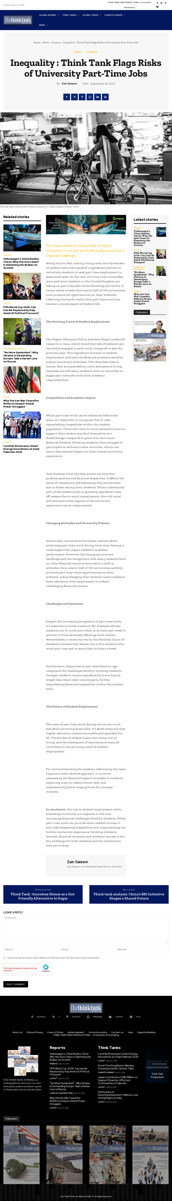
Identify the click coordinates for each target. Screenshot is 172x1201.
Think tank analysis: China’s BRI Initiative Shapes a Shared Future (129, 896)
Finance (56, 42)
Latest (6, 303)
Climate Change (106, 1072)
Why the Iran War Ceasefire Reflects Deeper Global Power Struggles (21, 403)
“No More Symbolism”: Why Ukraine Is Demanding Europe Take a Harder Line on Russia (20, 357)
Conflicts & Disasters (14, 349)
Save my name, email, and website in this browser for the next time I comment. (53, 957)
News (46, 42)
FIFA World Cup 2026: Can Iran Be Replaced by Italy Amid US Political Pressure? (21, 310)
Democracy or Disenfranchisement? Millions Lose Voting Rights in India (118, 1095)
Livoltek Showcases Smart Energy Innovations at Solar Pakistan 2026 (21, 449)
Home (36, 42)
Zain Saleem (69, 83)
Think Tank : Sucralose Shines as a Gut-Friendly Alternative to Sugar (43, 896)
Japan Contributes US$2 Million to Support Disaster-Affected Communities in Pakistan (118, 1080)
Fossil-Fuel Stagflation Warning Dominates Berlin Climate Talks (116, 1067)
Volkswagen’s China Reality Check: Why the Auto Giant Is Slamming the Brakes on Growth (21, 263)
